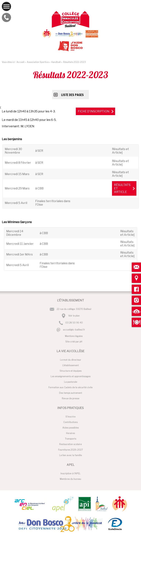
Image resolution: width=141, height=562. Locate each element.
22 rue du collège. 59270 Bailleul (74, 309)
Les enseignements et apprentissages (71, 376)
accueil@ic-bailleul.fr (74, 329)
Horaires (70, 433)
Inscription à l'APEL (71, 473)
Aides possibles (70, 427)
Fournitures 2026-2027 (70, 449)
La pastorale (70, 381)
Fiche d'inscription (93, 111)
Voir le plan (74, 315)
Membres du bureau (70, 479)
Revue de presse (70, 398)
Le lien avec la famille (70, 455)
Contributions (70, 422)
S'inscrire (70, 416)
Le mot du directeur (70, 359)
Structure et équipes (71, 370)
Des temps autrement (70, 393)
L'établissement (70, 365)
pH (80, 341)
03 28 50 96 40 (74, 322)
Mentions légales (74, 336)
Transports (70, 438)
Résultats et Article (122, 188)
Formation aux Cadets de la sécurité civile (70, 387)
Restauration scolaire (70, 444)
